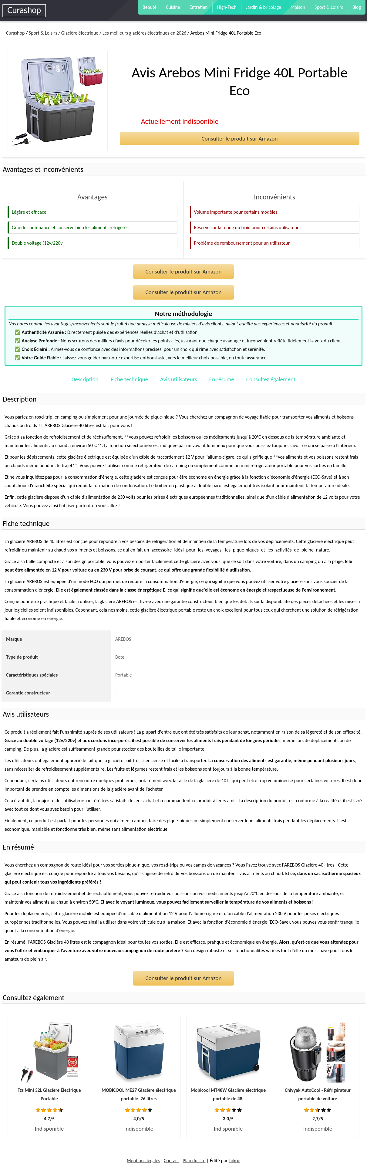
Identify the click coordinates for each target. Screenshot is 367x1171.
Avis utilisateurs (178, 379)
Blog (356, 7)
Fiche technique (129, 379)
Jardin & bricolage (263, 7)
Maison (298, 7)
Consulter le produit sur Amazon (239, 138)
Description (85, 379)
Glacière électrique (80, 33)
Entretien (199, 7)
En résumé (221, 379)
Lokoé (234, 1160)
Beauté (150, 7)
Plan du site (194, 1160)
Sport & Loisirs (329, 7)
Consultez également (270, 379)
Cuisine (173, 7)
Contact (171, 1160)
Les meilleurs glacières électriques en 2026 (144, 33)
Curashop (15, 33)
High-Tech (227, 7)
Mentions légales (143, 1160)
